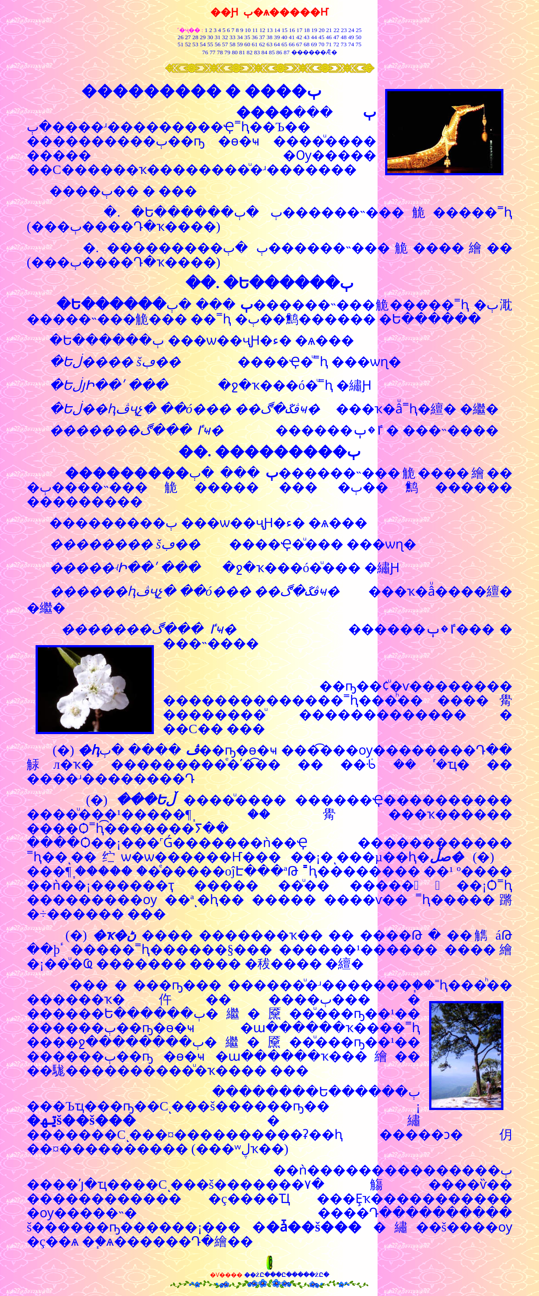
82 (249, 52)
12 (262, 30)
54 (202, 44)
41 (291, 37)
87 (287, 52)
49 (350, 37)
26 (180, 37)
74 (351, 44)
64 (277, 44)
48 (343, 37)
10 (247, 30)
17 (299, 30)
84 (264, 52)
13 (270, 30)
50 (358, 37)
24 (351, 30)
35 (247, 37)
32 (225, 37)
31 (218, 37)
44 (314, 37)
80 (234, 52)
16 (292, 30)
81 (242, 52)
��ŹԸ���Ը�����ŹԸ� (286, 1275)
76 (205, 52)
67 (299, 44)
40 (284, 37)
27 (188, 37)
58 (232, 44)
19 (314, 30)
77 (212, 52)
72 (336, 44)
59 (239, 44)
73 (343, 44)
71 (329, 44)
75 (358, 44)
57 (225, 44)
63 (269, 44)
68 (307, 44)
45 (321, 37)
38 (269, 37)
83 (256, 52)
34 (240, 37)
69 (314, 44)
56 (218, 44)
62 (262, 44)
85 (272, 52)
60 (247, 44)
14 (277, 30)
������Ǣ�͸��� (314, 52)
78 (220, 52)
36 (254, 37)
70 (321, 44)
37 (262, 37)
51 (180, 44)
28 (195, 37)
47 (336, 37)
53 (195, 44)
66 (291, 44)
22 (336, 30)
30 (210, 37)
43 (307, 37)
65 (284, 44)
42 (299, 37)
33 (232, 37)
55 (210, 44)
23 (344, 30)
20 (322, 30)
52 (188, 44)
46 (329, 37)
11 (255, 30)
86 (279, 52)
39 (277, 37)
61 (254, 44)
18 (307, 30)
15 (284, 30)
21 (329, 30)
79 (227, 52)
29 (202, 37)
